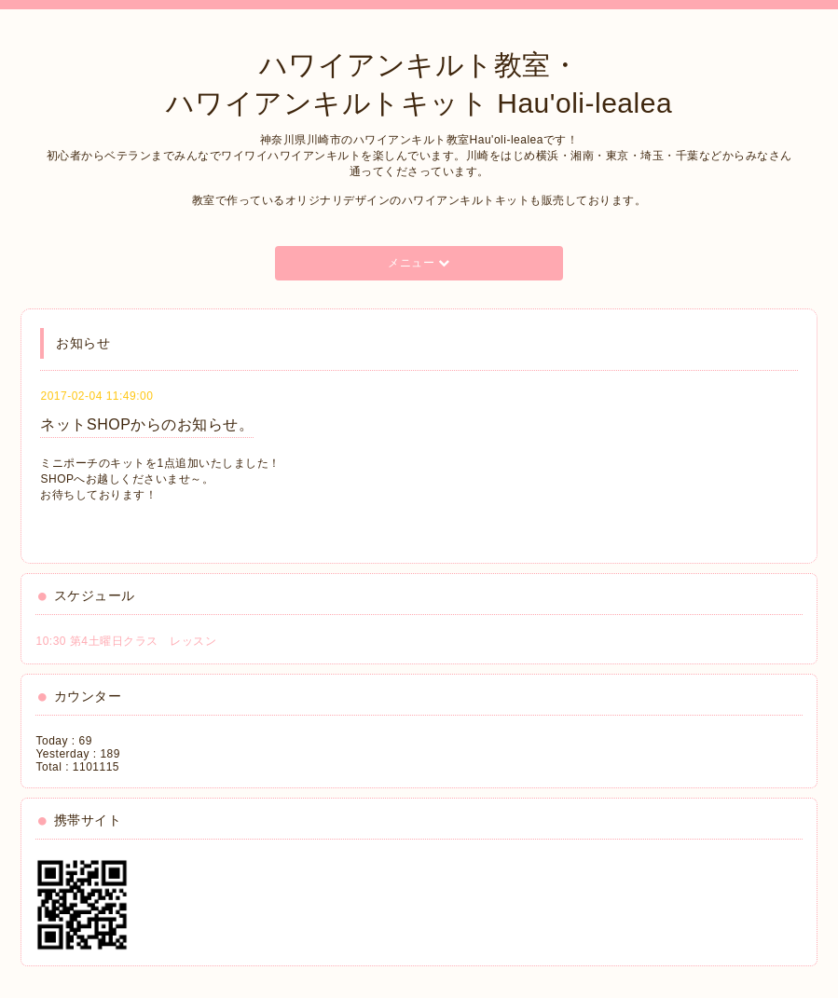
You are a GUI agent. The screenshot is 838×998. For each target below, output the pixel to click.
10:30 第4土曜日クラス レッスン (125, 641)
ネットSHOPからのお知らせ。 (147, 424)
